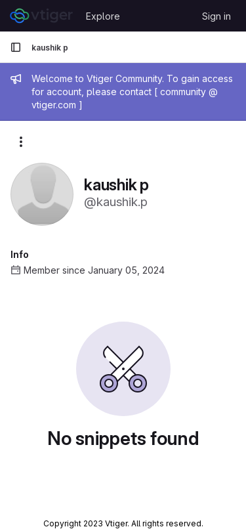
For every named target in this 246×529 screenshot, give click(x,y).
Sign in (216, 16)
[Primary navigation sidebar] (15, 47)
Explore (103, 16)
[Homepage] (41, 15)
